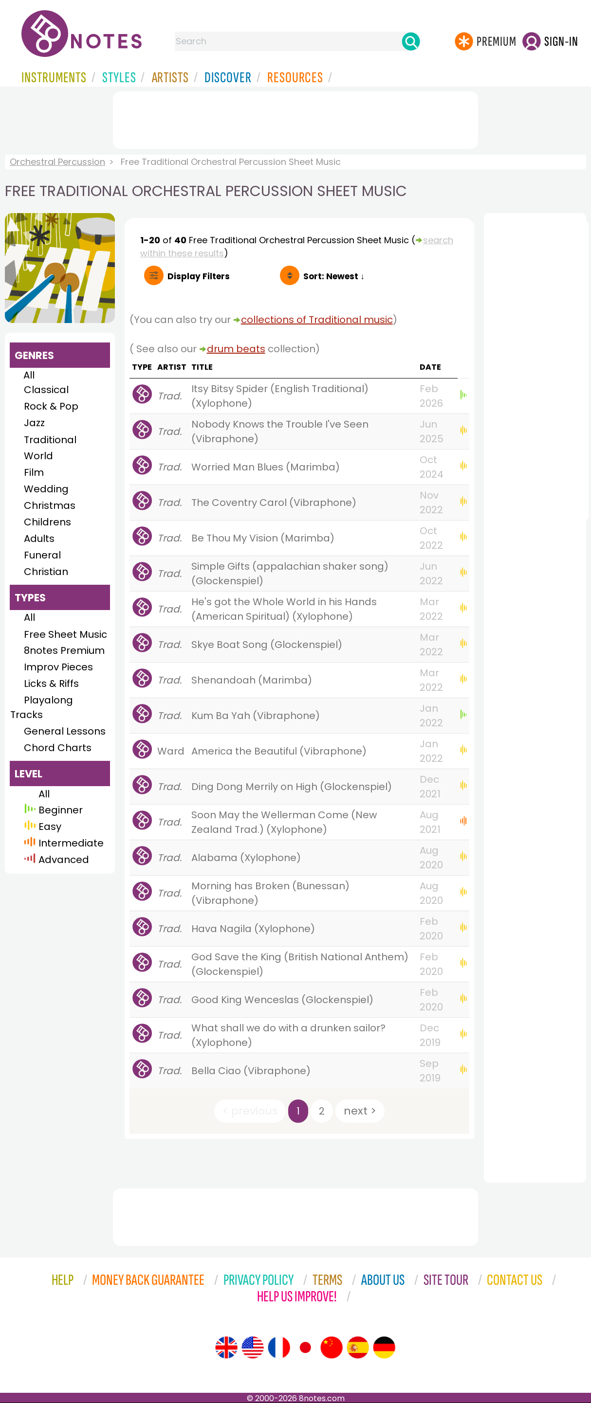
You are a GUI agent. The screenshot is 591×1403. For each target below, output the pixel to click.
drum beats (236, 349)
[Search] (411, 41)
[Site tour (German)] (384, 1347)
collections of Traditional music (317, 319)
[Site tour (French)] (279, 1347)
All (29, 375)
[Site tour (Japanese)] (305, 1347)
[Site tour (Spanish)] (358, 1347)
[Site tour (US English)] (252, 1347)
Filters (198, 276)
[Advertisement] (295, 118)
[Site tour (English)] (226, 1347)
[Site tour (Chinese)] (331, 1347)
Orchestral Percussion (57, 162)
